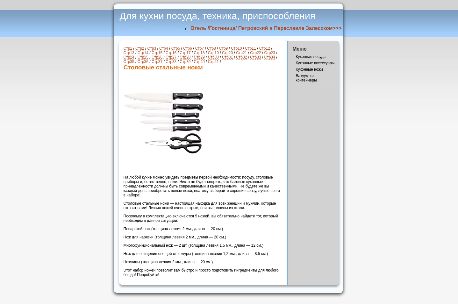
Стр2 (139, 48)
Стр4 (163, 48)
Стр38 (171, 62)
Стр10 (236, 48)
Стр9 (223, 48)
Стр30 (213, 57)
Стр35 (129, 62)
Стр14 (143, 53)
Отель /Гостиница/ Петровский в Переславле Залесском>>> (265, 28)
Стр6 (187, 48)
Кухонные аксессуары (315, 63)
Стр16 (171, 53)
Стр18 (199, 53)
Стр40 (199, 62)
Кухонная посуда (311, 56)
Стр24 (129, 57)
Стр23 (269, 53)
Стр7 (199, 48)
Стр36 (143, 62)
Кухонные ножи (309, 69)
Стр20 (227, 53)
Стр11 (250, 48)
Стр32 (241, 57)
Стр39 (185, 62)
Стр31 (227, 57)
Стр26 (157, 57)
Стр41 (213, 62)
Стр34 (269, 57)
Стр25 (143, 57)
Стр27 (171, 57)
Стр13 (129, 53)
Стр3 (151, 48)
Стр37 (157, 62)
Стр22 (255, 53)
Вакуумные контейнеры (306, 78)
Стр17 (185, 53)
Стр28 (185, 57)
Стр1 (128, 48)
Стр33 (255, 57)
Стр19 (213, 53)
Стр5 (175, 48)
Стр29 (199, 57)
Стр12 (264, 48)
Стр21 (241, 53)
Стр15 (157, 53)
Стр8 (211, 48)
